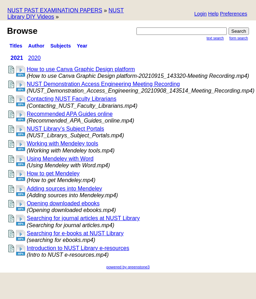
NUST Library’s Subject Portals (65, 129)
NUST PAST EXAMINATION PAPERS (54, 10)
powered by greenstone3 (127, 267)
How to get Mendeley (53, 173)
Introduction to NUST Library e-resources (78, 248)
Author (36, 46)
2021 (17, 58)
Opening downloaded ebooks (63, 203)
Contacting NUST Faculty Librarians (71, 99)
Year (82, 46)
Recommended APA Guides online (70, 114)
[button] (233, 14)
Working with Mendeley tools (62, 144)
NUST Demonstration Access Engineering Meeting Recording (103, 84)
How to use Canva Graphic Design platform (81, 69)
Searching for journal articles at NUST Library (83, 218)
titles (15, 46)
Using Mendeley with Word (60, 159)
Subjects (60, 46)
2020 (34, 58)
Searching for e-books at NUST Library (75, 233)
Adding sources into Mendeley (64, 189)
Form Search (238, 38)
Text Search (215, 38)
